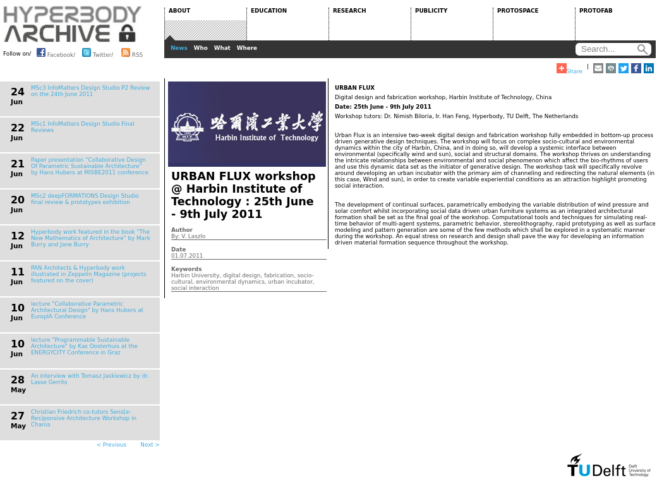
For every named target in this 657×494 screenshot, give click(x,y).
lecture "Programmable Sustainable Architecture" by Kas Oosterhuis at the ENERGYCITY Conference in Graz (84, 346)
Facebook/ (56, 52)
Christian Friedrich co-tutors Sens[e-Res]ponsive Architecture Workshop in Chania (83, 418)
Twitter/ (97, 52)
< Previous (111, 445)
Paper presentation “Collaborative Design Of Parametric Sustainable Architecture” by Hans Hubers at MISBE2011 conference (89, 166)
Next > (150, 445)
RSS (132, 52)
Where (247, 48)
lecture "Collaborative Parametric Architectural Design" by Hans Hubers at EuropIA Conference (87, 310)
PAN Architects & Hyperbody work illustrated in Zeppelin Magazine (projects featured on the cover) (89, 274)
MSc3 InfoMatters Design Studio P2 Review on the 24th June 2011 (90, 91)
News (179, 48)
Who (201, 48)
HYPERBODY (72, 24)
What (222, 48)
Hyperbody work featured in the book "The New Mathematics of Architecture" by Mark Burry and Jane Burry (90, 238)
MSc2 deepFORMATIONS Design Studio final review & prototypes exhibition (84, 199)
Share (569, 69)
